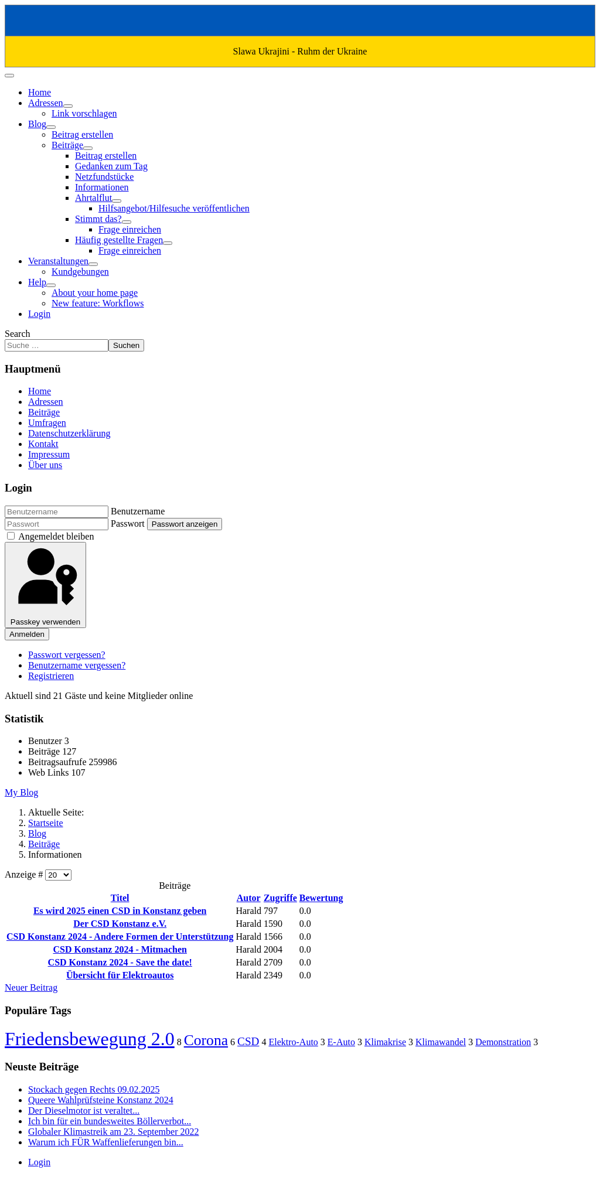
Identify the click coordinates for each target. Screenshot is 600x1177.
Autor (249, 898)
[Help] (51, 285)
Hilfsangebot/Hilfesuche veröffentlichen (174, 208)
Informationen (102, 187)
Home (39, 92)
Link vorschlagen (84, 113)
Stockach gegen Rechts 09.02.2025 (93, 1089)
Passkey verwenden (45, 585)
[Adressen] (68, 106)
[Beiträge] (88, 148)
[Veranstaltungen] (93, 264)
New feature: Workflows (98, 303)
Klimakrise (385, 1042)
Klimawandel (440, 1042)
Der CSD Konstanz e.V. (119, 924)
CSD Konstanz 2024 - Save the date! (120, 962)
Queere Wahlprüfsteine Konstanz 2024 (100, 1100)
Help (37, 282)
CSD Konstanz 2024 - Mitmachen (119, 949)
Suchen (126, 345)
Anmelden (27, 634)
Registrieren (51, 676)
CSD (248, 1041)
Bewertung (321, 898)
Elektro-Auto (293, 1042)
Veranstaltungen (58, 261)
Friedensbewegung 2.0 (90, 1038)
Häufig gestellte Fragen (119, 240)
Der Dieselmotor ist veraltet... (83, 1110)
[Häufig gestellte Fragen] (167, 243)
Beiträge (67, 145)
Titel (120, 898)
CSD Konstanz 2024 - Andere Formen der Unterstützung (119, 936)
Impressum (49, 454)
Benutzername (138, 511)
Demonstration (503, 1042)
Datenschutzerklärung (69, 433)
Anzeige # (25, 874)
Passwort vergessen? (66, 655)
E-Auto (341, 1042)
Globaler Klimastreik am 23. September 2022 (113, 1132)
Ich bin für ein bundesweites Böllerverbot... (109, 1121)
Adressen (45, 103)
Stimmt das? (98, 219)
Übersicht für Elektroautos (119, 975)
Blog (37, 124)
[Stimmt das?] (126, 222)
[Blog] (51, 127)
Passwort (128, 523)
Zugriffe (280, 898)
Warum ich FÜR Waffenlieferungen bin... (105, 1142)
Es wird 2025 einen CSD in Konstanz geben (120, 911)
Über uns (45, 465)
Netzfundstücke (104, 177)
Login (39, 314)
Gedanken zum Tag (111, 166)
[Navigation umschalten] (9, 75)
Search (17, 334)
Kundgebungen (80, 272)
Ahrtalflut (93, 198)
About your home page (95, 293)
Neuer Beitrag (31, 987)
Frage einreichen (129, 229)
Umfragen (47, 423)
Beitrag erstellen (82, 134)
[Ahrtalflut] (116, 201)
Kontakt (43, 444)
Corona (206, 1040)
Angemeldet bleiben (56, 536)
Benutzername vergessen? (76, 665)
